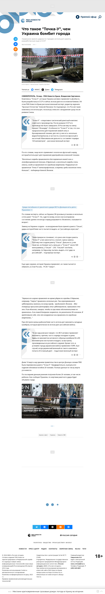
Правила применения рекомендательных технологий (17, 580)
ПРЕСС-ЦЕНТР (34, 549)
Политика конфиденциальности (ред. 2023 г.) (17, 576)
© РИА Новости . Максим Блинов (30, 84)
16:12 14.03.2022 (26, 44)
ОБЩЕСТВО (47, 543)
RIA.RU (77, 549)
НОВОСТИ (23, 549)
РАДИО (44, 549)
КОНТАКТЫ (53, 549)
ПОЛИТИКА (37, 543)
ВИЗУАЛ (69, 543)
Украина (52, 435)
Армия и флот (43, 435)
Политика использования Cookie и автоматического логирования (14, 571)
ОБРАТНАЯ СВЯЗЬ (66, 549)
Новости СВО (62, 435)
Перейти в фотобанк (44, 84)
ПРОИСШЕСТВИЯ (58, 543)
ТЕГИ (84, 549)
